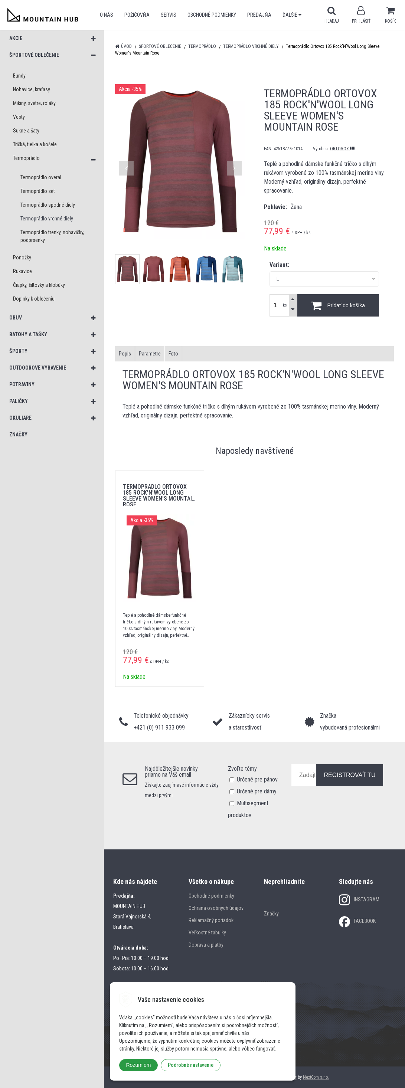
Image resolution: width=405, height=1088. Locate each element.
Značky (271, 914)
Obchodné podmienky (211, 15)
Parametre (150, 354)
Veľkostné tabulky (207, 932)
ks (285, 305)
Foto (173, 354)
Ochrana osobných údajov (216, 908)
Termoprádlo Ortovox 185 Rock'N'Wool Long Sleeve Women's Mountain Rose (159, 495)
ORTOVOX (342, 148)
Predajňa (259, 15)
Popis (125, 354)
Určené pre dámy (257, 791)
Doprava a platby (206, 945)
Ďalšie (291, 15)
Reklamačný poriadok (211, 920)
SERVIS (168, 15)
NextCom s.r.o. (316, 1077)
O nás (106, 15)
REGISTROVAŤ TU (349, 775)
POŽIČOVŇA (137, 15)
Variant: (279, 264)
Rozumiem (138, 1065)
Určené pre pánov (257, 779)
